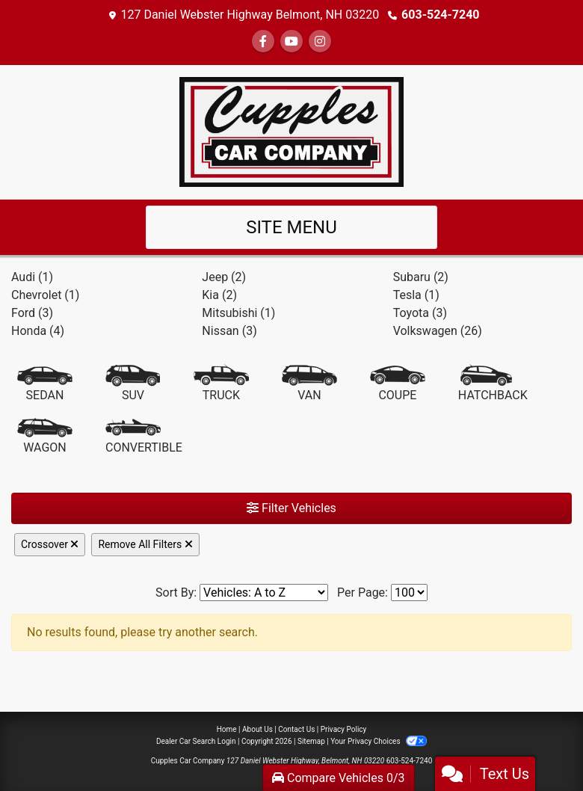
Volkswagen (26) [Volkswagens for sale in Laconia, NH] (437, 331)
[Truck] (221, 384)
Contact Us (296, 729)
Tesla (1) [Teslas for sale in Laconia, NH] (416, 295)
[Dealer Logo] (291, 131)
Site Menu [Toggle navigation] (291, 227)
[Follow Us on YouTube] (291, 41)
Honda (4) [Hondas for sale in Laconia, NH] (37, 331)
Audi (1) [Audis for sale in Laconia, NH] (32, 277)
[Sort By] (264, 592)
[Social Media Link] (320, 41)
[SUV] (133, 384)
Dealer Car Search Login (196, 741)
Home (227, 729)
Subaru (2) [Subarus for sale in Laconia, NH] (420, 277)
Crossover (49, 544)
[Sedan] (45, 384)
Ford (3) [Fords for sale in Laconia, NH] (32, 313)
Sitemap (311, 741)
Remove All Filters (145, 544)
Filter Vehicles (291, 508)
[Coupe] (397, 384)
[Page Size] (409, 592)
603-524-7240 (440, 14)
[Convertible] (143, 436)
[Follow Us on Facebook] (263, 41)
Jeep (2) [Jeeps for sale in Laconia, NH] (224, 277)
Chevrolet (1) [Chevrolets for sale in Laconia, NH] (45, 295)
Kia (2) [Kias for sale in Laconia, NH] (219, 295)
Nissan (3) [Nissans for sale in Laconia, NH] (229, 331)
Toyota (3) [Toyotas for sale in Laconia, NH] (420, 313)
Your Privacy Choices (378, 741)
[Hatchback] (493, 384)
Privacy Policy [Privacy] (344, 729)
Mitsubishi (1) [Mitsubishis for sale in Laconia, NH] (238, 313)
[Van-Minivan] (309, 384)
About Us (257, 729)
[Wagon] (45, 436)
